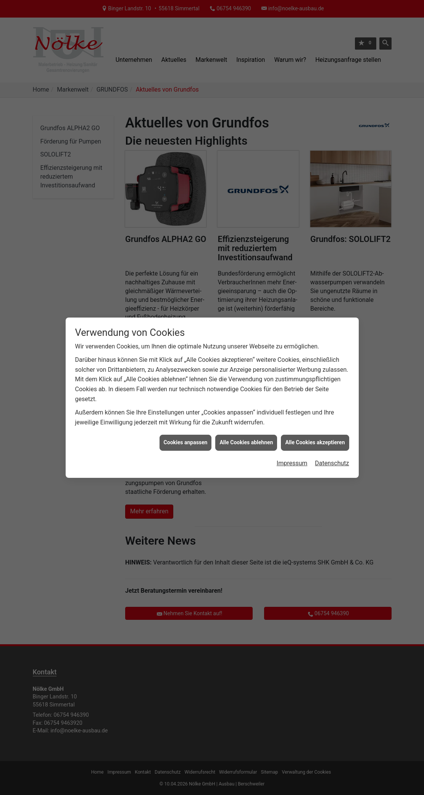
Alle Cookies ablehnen (246, 423)
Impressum (292, 443)
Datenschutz (332, 443)
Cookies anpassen (186, 423)
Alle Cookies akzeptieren (315, 423)
